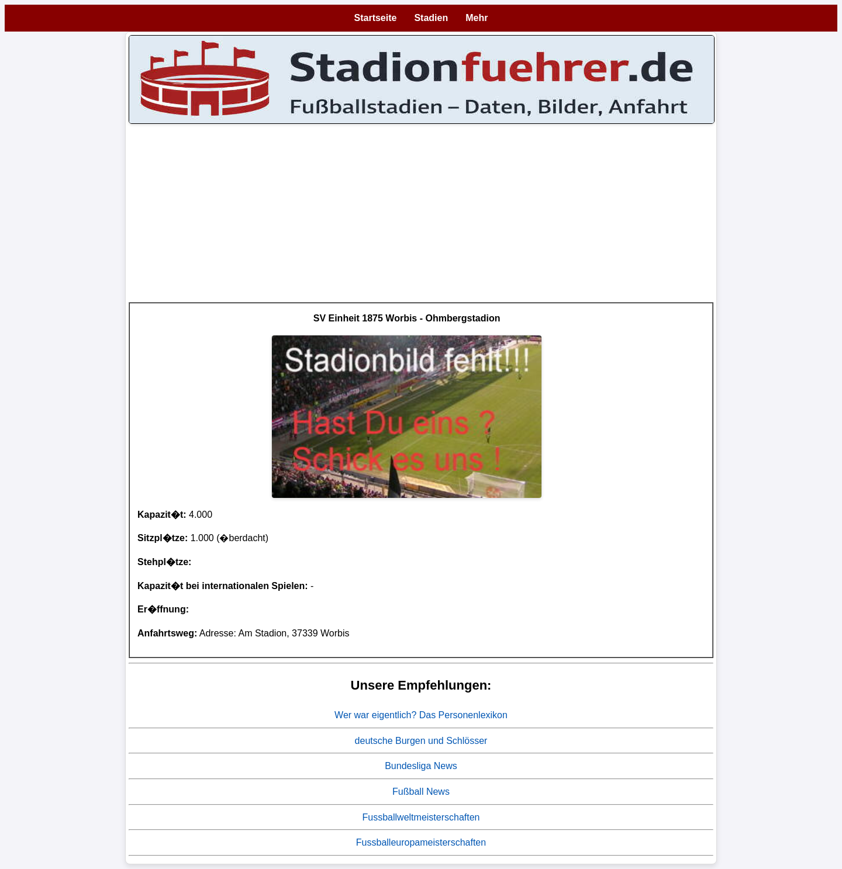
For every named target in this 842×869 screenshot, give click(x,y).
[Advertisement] (421, 220)
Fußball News (421, 792)
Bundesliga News (421, 766)
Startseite (375, 18)
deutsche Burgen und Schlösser (421, 741)
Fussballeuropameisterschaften (421, 842)
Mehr (476, 18)
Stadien (431, 18)
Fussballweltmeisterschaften (421, 817)
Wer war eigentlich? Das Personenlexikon (421, 715)
